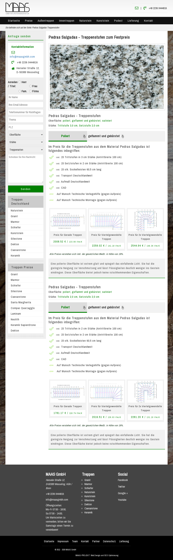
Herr (23, 82)
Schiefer (16, 227)
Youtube (122, 500)
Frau (33, 86)
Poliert (73, 136)
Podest (118, 20)
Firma (34, 91)
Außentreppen (46, 20)
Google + (123, 493)
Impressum (63, 541)
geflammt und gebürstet (106, 136)
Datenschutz (109, 541)
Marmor (15, 222)
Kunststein (103, 20)
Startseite (14, 20)
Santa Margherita (21, 302)
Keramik (15, 255)
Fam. (23, 91)
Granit (14, 216)
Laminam (16, 313)
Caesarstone (18, 250)
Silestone (16, 238)
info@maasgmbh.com (22, 56)
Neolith (15, 319)
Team (75, 541)
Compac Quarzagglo (23, 308)
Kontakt (148, 20)
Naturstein (85, 20)
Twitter (121, 486)
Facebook (123, 480)
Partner (96, 541)
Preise (29, 20)
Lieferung (133, 20)
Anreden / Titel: (13, 84)
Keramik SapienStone (23, 325)
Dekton (15, 244)
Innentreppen (66, 20)
